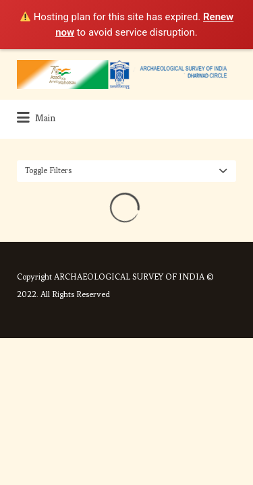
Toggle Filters (48, 170)
